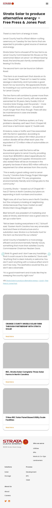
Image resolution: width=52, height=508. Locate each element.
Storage (8, 476)
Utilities (36, 448)
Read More (10, 336)
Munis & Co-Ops (39, 456)
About (7, 491)
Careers (8, 495)
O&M (28, 480)
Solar (7, 472)
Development (31, 472)
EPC (27, 476)
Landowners (37, 460)
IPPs (34, 452)
